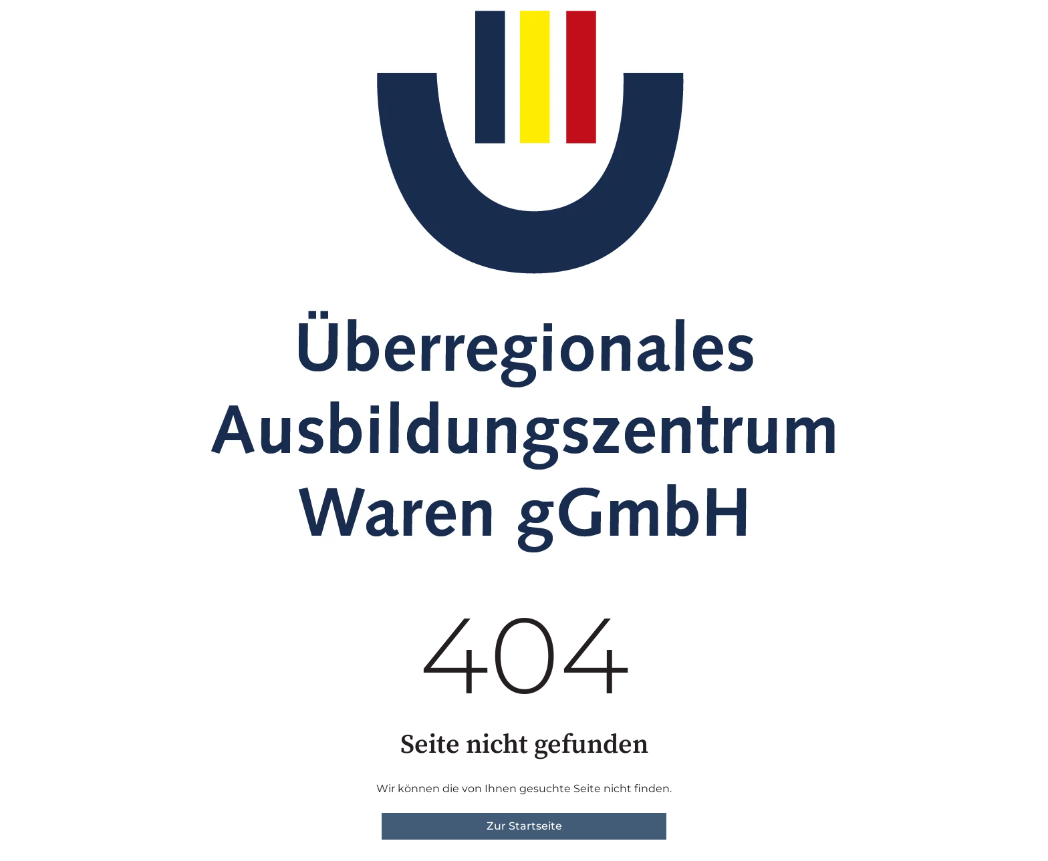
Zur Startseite (524, 826)
